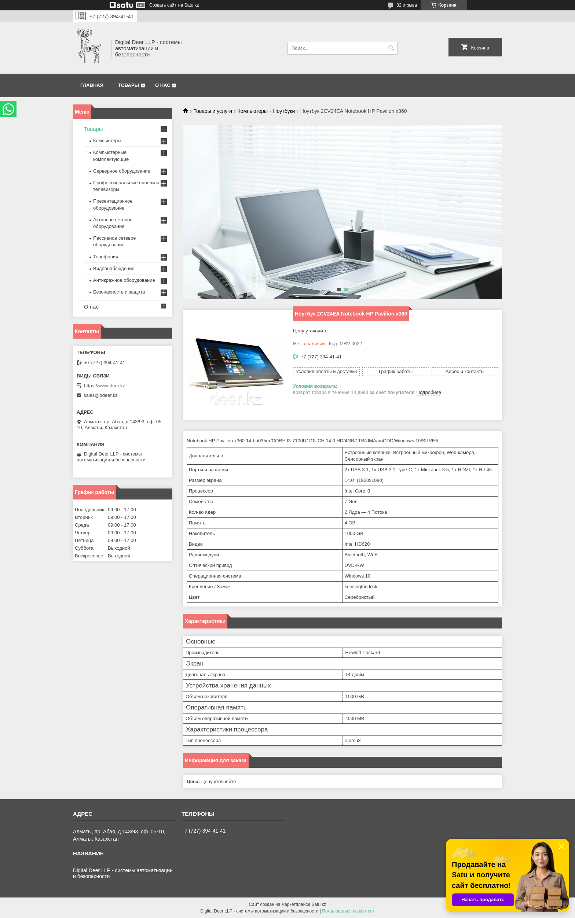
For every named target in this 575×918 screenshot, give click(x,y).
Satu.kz (318, 904)
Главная (91, 85)
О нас (163, 85)
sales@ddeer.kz (101, 395)
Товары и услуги (212, 111)
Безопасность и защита (119, 292)
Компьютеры (253, 111)
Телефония (105, 256)
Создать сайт (162, 5)
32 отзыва (406, 5)
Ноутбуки (284, 111)
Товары (128, 85)
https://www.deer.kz (104, 385)
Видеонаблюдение (114, 268)
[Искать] (391, 48)
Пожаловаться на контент (348, 911)
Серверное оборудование (121, 171)
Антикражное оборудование (124, 280)
